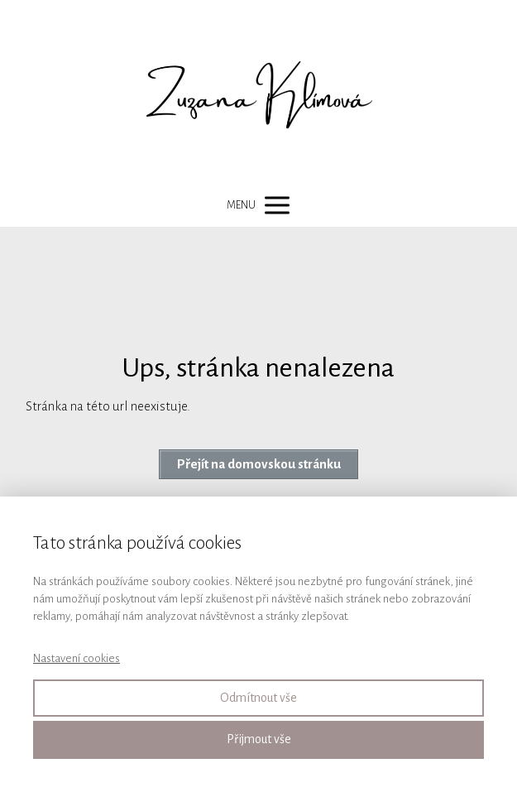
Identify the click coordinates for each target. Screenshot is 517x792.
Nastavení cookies (76, 658)
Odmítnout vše (258, 697)
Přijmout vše (259, 739)
